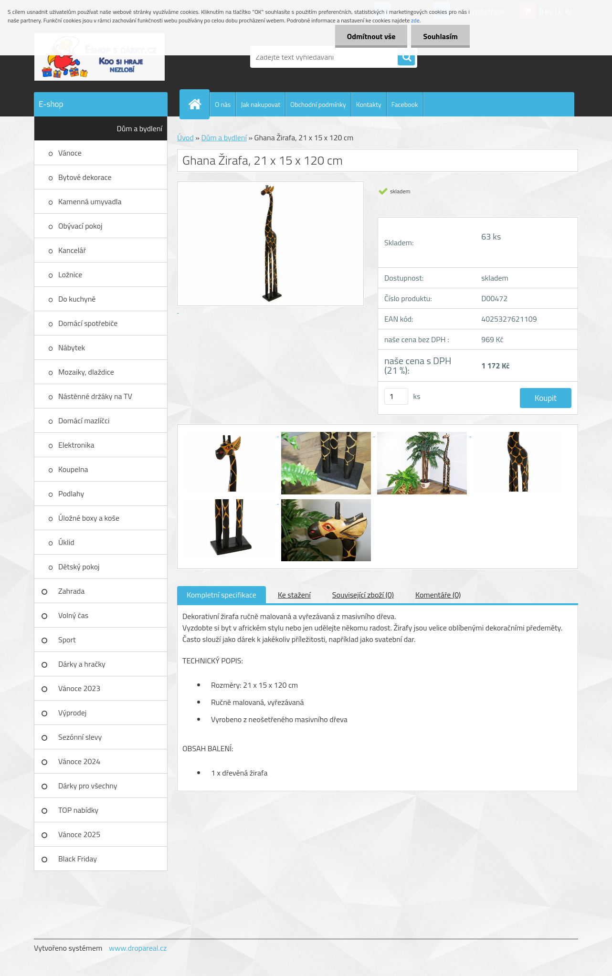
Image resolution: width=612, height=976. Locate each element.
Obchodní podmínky (318, 104)
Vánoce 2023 (79, 688)
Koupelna (73, 469)
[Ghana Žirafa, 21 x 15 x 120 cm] (230, 433)
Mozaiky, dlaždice (86, 372)
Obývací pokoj (80, 225)
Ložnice (70, 274)
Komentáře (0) (438, 594)
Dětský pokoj (79, 566)
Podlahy (71, 493)
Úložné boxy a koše (88, 518)
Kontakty (368, 104)
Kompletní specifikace (221, 594)
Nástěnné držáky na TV (95, 396)
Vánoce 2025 (79, 834)
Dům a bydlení (139, 128)
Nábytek (71, 347)
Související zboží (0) (363, 594)
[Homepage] (199, 104)
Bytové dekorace (85, 177)
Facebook (404, 104)
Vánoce (70, 152)
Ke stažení (294, 594)
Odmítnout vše (371, 36)
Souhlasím (440, 36)
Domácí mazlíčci (83, 420)
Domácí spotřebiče (87, 323)
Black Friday (77, 858)
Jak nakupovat (260, 104)
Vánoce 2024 (79, 761)
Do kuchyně (76, 298)
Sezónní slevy (80, 737)
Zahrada (71, 591)
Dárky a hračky (82, 664)
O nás (223, 104)
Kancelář (72, 250)
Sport (67, 639)
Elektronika (76, 445)
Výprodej (72, 712)
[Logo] (99, 57)
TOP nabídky (78, 810)
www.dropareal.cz (138, 948)
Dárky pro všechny (87, 785)
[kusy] (396, 396)
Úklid (66, 542)
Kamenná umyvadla (90, 201)
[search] (406, 57)
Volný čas (73, 615)
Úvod (185, 137)
